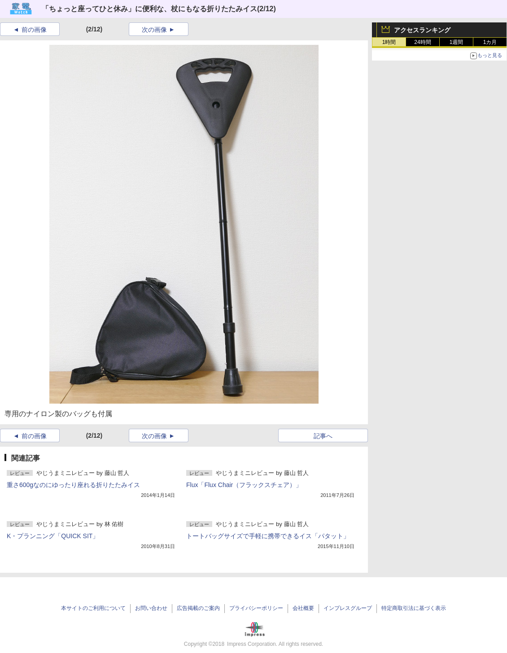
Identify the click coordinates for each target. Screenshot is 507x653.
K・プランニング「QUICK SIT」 (53, 536)
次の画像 (154, 29)
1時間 (389, 42)
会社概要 (303, 608)
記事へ (323, 436)
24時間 (422, 42)
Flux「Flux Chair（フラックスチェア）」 (244, 484)
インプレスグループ (347, 608)
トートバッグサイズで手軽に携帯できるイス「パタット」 (268, 536)
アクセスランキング (422, 30)
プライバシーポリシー (256, 608)
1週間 (456, 42)
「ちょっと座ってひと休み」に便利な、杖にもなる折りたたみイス (149, 9)
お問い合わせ (151, 608)
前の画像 (34, 29)
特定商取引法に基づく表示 (413, 608)
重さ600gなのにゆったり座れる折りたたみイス (73, 484)
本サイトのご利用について (93, 608)
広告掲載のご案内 (198, 608)
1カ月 (490, 42)
